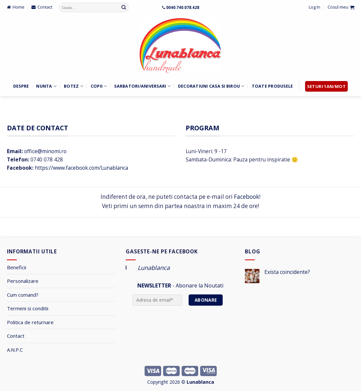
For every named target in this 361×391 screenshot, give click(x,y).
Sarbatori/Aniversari (142, 86)
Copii (99, 86)
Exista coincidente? (287, 272)
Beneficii (16, 267)
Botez (73, 86)
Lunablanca (154, 268)
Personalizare (22, 281)
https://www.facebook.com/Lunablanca (81, 167)
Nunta (46, 86)
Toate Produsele (272, 86)
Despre (21, 86)
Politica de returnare (30, 322)
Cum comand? (22, 294)
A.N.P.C (15, 349)
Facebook (246, 196)
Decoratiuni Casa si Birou (211, 86)
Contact (15, 335)
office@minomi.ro (37, 151)
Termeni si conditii (27, 308)
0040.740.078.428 (182, 7)
